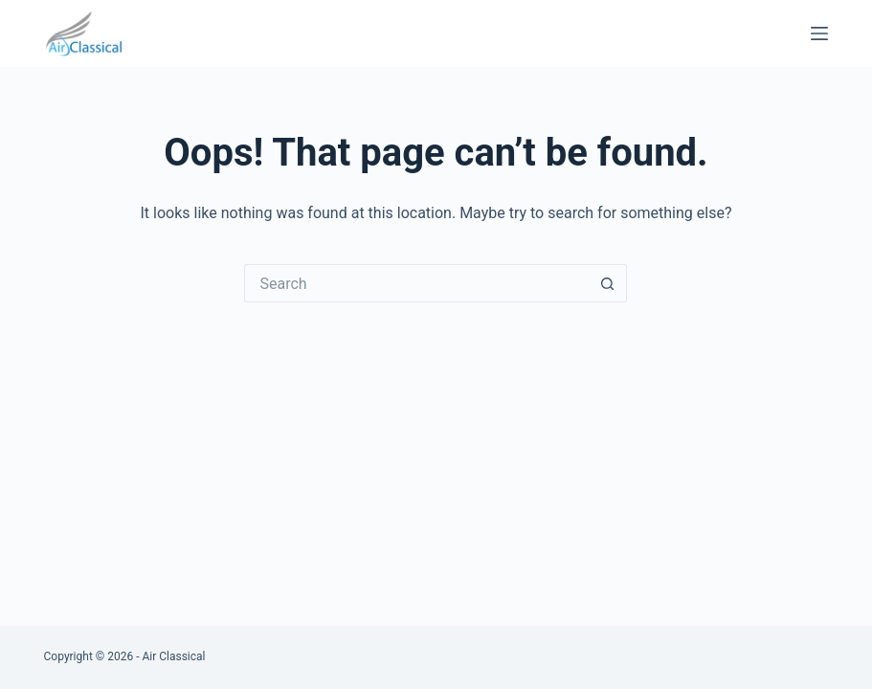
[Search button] (608, 283)
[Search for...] (416, 283)
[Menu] (819, 33)
